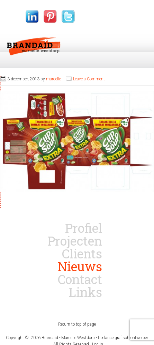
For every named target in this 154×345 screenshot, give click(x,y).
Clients (82, 253)
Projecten (74, 240)
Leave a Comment (89, 79)
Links (85, 292)
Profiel (83, 228)
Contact (80, 279)
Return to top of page (77, 324)
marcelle (53, 79)
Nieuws (80, 266)
